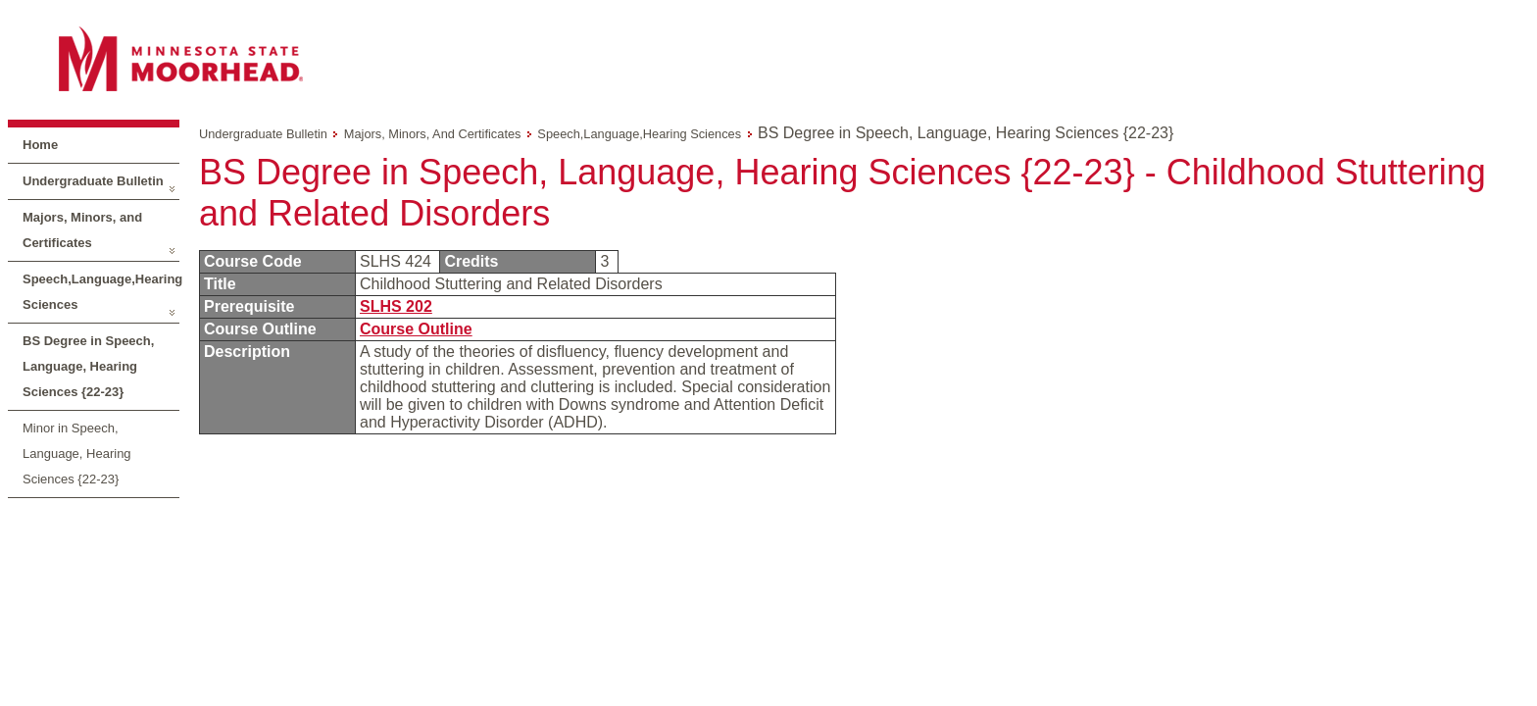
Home (40, 144)
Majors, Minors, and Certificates (82, 230)
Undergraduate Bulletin (93, 181)
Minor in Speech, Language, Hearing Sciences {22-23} (77, 453)
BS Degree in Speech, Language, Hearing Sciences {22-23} (88, 366)
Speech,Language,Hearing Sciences (101, 292)
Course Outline (416, 329)
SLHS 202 (396, 306)
